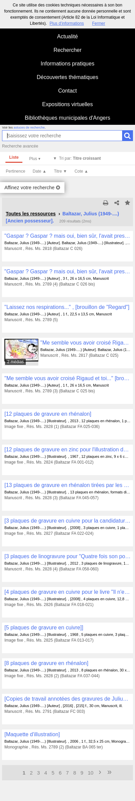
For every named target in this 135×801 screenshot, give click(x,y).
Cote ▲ (82, 171)
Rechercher (68, 50)
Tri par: (80, 158)
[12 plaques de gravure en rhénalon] (47, 414)
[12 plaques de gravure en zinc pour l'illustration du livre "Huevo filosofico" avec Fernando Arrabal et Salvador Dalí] (67, 449)
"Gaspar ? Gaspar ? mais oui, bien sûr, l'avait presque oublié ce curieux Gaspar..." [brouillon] (67, 271)
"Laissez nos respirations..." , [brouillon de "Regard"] (67, 307)
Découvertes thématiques (67, 77)
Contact (67, 91)
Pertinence (15, 171)
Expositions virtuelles (67, 104)
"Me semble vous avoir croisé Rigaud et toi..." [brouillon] (67, 378)
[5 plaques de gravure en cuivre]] (43, 627)
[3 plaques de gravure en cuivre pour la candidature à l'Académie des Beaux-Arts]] (67, 521)
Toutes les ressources (31, 213)
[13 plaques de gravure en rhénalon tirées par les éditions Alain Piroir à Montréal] (67, 485)
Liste (14, 157)
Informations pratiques (67, 63)
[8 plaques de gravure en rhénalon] (46, 663)
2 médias (15, 361)
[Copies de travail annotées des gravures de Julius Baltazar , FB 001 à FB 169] (67, 699)
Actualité (67, 36)
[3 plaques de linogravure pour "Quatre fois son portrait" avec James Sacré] (67, 556)
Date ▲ (39, 171)
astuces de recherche (29, 127)
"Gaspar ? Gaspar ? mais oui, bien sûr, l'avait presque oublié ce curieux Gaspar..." (67, 236)
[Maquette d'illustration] (32, 734)
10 (91, 773)
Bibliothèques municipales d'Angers (67, 118)
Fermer (98, 23)
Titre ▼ (60, 171)
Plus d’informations (67, 23)
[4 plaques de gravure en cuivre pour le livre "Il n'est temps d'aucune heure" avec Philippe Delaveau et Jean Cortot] (67, 592)
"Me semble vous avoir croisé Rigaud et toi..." (85, 343)
